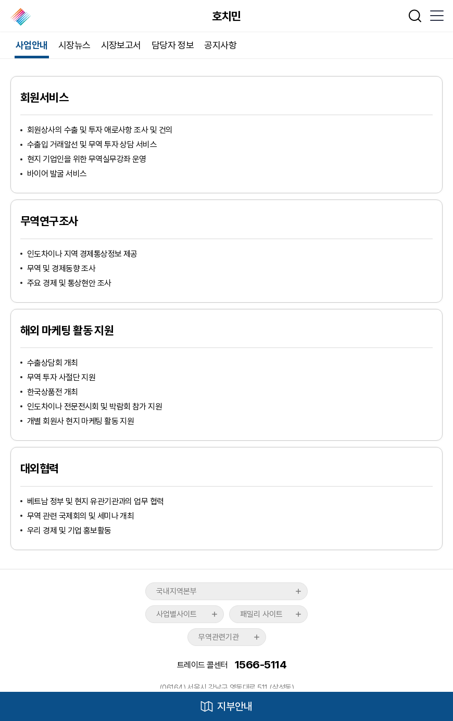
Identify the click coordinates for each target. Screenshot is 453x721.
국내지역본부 (176, 591)
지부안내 (235, 706)
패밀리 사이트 (261, 614)
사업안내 (32, 45)
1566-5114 (260, 664)
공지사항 (220, 45)
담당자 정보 (173, 45)
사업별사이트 (176, 614)
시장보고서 (121, 45)
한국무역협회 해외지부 (21, 16)
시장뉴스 (74, 45)
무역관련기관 (218, 637)
